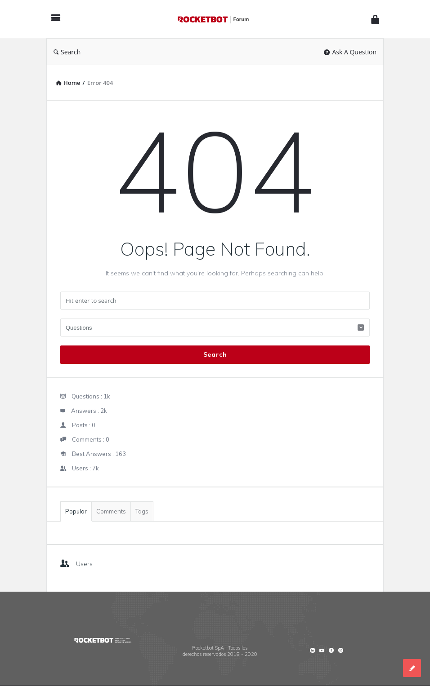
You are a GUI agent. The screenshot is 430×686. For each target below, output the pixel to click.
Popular (76, 511)
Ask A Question (350, 52)
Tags (141, 511)
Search (67, 52)
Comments (111, 511)
